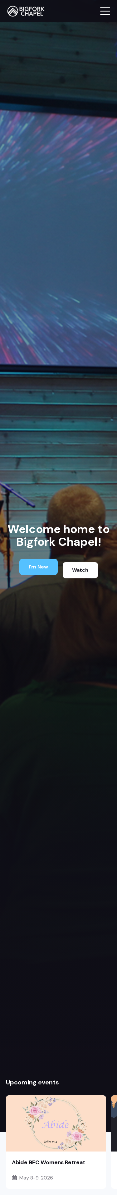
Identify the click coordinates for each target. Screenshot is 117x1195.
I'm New (38, 567)
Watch (80, 573)
